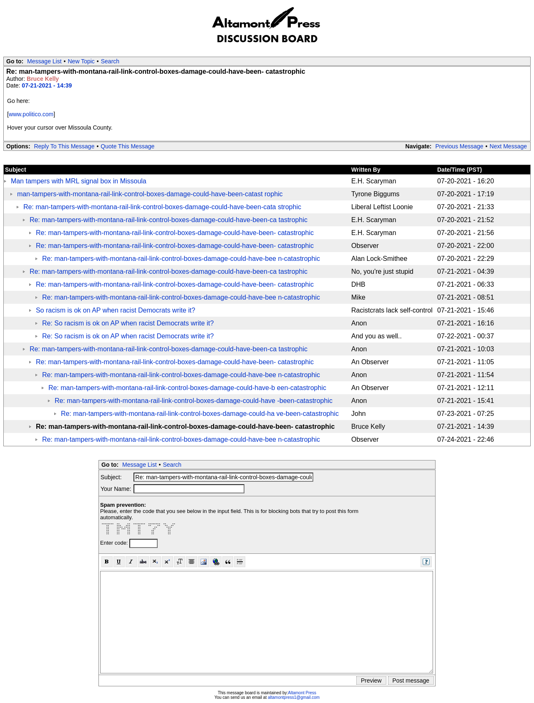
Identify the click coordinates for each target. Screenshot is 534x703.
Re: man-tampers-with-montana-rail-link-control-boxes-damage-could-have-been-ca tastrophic (168, 219)
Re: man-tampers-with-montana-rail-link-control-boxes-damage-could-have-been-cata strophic (162, 206)
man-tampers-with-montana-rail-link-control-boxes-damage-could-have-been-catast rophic (150, 194)
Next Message (508, 146)
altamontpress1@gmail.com (294, 697)
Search (110, 61)
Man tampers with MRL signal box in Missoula (78, 181)
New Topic (81, 61)
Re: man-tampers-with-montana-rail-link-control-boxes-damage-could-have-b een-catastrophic (187, 387)
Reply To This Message (64, 146)
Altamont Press (302, 692)
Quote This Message (127, 146)
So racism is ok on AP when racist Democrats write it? (115, 310)
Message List (44, 61)
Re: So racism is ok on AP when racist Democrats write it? (128, 323)
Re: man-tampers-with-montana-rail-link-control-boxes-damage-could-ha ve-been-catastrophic (200, 413)
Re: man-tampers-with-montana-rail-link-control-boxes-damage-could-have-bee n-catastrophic (181, 258)
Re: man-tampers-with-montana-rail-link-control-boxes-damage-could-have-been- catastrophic (175, 232)
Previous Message (459, 146)
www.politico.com (31, 114)
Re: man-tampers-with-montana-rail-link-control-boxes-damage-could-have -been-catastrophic (193, 400)
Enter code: (114, 543)
